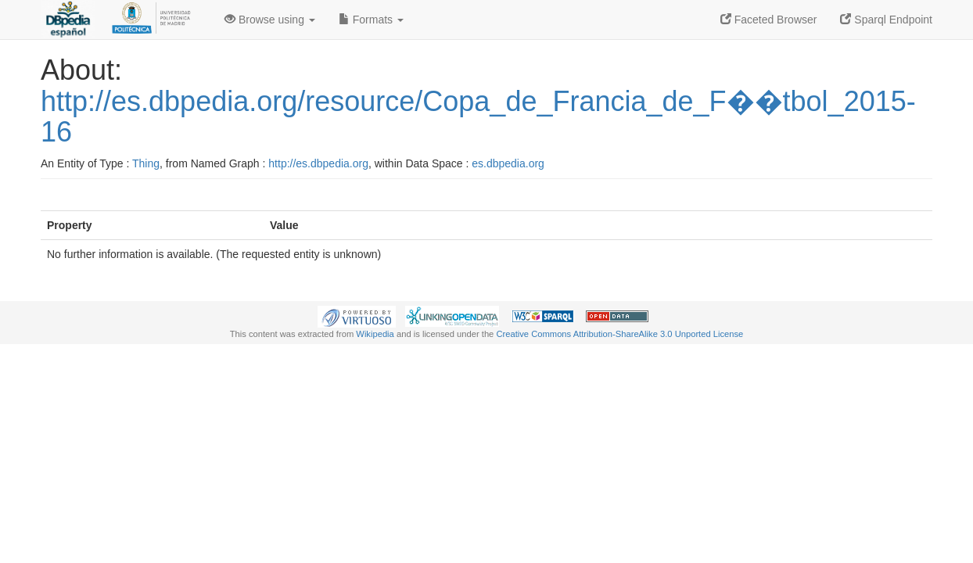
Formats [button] (371, 19)
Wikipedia (375, 334)
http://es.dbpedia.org (318, 163)
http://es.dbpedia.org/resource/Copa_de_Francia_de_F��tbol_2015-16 (478, 117)
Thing (146, 163)
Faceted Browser (768, 19)
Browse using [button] (269, 19)
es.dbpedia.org (508, 163)
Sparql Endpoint (886, 19)
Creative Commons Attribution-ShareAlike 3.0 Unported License (619, 334)
